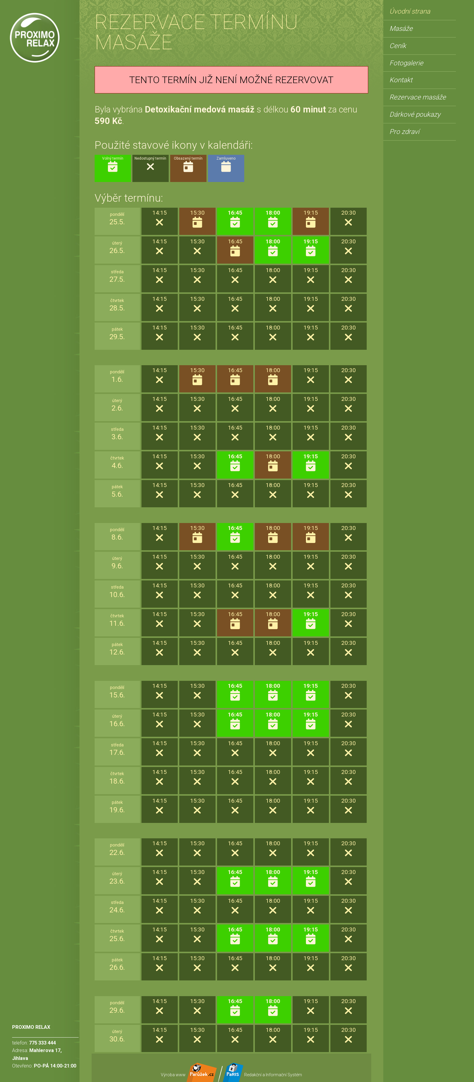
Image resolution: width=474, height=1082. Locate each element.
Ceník (397, 46)
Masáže (401, 28)
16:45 (235, 219)
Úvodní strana (409, 11)
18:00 (272, 219)
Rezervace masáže (417, 97)
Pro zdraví (404, 131)
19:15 (310, 248)
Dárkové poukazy (414, 114)
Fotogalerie (406, 63)
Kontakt (400, 80)
